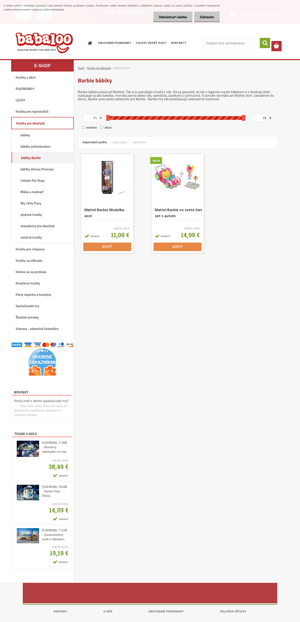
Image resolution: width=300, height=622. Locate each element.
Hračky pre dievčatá (99, 68)
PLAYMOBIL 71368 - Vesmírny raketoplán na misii (54, 447)
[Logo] (44, 43)
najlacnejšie (119, 142)
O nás (107, 611)
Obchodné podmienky (166, 611)
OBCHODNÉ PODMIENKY (114, 43)
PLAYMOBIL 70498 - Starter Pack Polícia (54, 491)
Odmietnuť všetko (173, 17)
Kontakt (60, 611)
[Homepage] (89, 43)
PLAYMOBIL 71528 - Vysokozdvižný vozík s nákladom (54, 534)
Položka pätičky (233, 611)
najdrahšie (139, 142)
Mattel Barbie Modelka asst (104, 213)
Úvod (81, 68)
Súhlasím (207, 17)
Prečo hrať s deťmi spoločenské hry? (41, 400)
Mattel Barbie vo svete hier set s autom (178, 213)
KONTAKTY (178, 43)
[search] (265, 43)
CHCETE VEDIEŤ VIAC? (151, 43)
